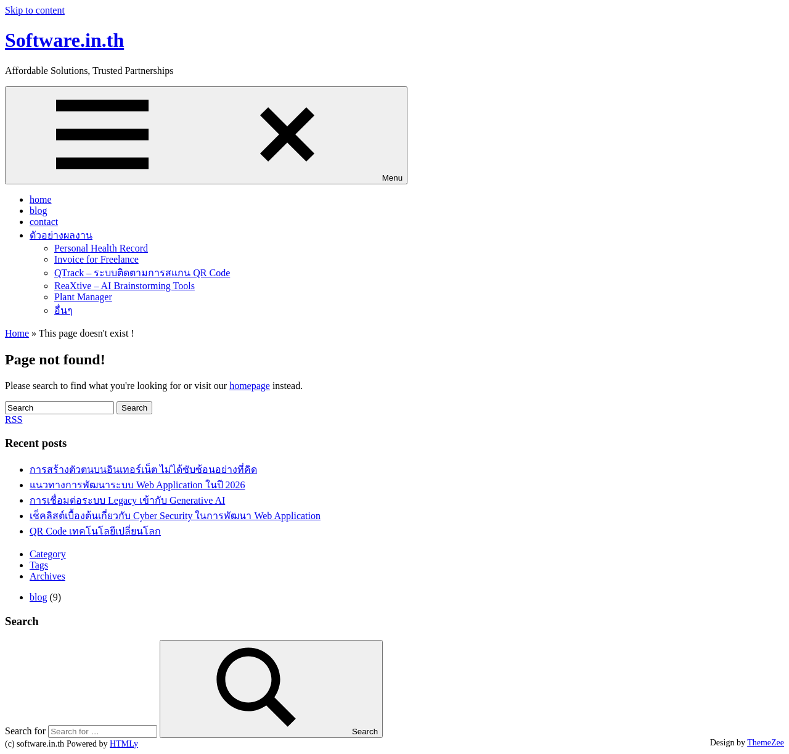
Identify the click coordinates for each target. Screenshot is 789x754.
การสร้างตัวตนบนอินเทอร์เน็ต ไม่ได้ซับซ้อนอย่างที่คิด (143, 469)
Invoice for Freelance (96, 259)
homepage (249, 385)
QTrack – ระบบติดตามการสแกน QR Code (142, 273)
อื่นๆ (63, 310)
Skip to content (35, 10)
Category (48, 554)
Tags (39, 565)
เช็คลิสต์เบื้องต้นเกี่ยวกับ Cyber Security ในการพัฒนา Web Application (175, 515)
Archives (47, 576)
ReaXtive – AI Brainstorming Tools (124, 286)
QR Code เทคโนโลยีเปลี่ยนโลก (95, 531)
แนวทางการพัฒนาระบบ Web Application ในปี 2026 (137, 485)
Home (17, 333)
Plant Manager (83, 297)
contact (44, 221)
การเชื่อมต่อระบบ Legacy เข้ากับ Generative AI (127, 500)
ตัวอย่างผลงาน (61, 235)
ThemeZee (765, 742)
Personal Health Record (101, 248)
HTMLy (124, 743)
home (41, 199)
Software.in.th (64, 40)
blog (38, 210)
